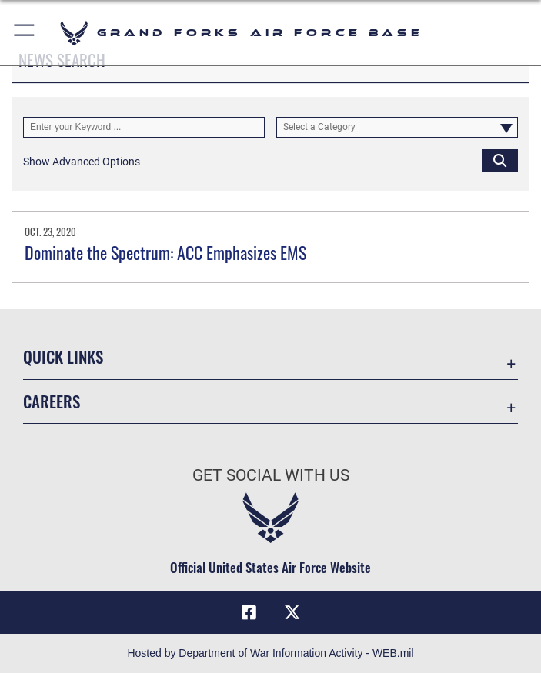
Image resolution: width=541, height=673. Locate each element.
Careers (51, 401)
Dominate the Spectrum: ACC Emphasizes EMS (165, 252)
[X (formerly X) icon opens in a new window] (291, 612)
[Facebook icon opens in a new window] (249, 612)
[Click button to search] (500, 159)
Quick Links (63, 356)
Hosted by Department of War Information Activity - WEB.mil (270, 653)
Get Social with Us (270, 475)
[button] (25, 32)
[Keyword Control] (144, 127)
